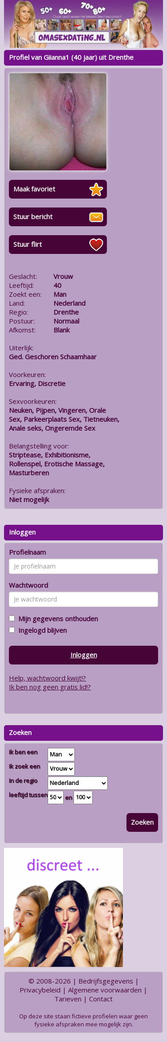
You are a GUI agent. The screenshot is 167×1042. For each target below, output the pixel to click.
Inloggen (83, 654)
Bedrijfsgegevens (105, 980)
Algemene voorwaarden (105, 989)
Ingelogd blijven (41, 630)
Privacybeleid (40, 989)
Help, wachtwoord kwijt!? (47, 677)
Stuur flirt (27, 244)
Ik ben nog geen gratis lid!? (50, 686)
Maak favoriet (34, 188)
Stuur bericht (33, 216)
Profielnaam (27, 552)
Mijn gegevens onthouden (56, 618)
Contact (101, 998)
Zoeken (142, 822)
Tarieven (67, 998)
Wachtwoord (28, 585)
